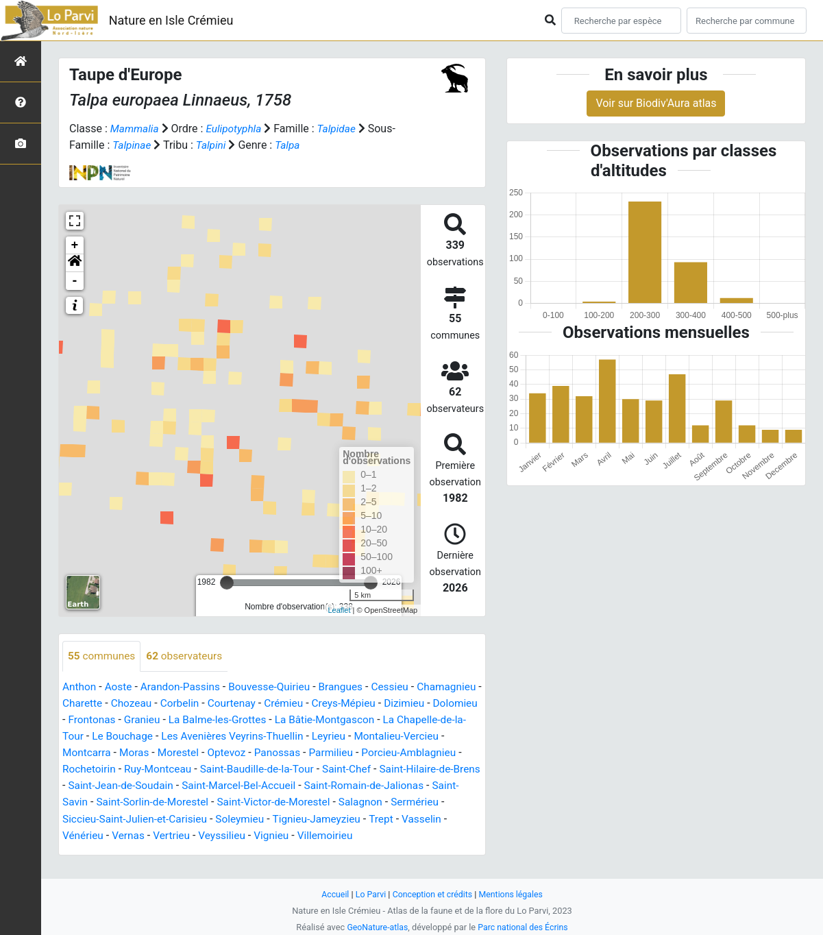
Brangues (350, 687)
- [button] (75, 281)
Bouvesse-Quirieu (276, 687)
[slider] (227, 583)
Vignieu (138, 851)
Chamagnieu (93, 703)
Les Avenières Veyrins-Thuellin (395, 736)
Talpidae (341, 128)
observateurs (188, 656)
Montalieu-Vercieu (150, 753)
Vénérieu (325, 835)
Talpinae (132, 144)
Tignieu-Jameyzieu (167, 835)
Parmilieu (85, 769)
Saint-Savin (267, 802)
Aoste (120, 687)
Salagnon (184, 818)
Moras (276, 753)
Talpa (291, 144)
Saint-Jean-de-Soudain (320, 785)
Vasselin (275, 835)
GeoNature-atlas (376, 927)
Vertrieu (417, 835)
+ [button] (75, 245)
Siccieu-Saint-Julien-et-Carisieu (348, 818)
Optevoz (372, 753)
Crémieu (361, 703)
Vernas (373, 835)
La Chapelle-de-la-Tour (186, 736)
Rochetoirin (251, 769)
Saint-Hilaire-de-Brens (204, 785)
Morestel (322, 753)
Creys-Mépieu (423, 703)
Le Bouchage (280, 736)
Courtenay (307, 703)
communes (103, 656)
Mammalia (135, 128)
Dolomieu (136, 720)
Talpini (212, 144)
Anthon (79, 687)
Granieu (244, 720)
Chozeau (203, 703)
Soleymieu (87, 835)
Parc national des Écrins (524, 927)
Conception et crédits (432, 894)
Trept (233, 835)
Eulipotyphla (236, 128)
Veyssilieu (86, 851)
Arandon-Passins (184, 687)
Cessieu (401, 687)
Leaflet (339, 610)
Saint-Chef (118, 785)
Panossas (424, 753)
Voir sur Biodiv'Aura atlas (655, 103)
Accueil (331, 894)
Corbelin (253, 703)
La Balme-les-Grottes (322, 720)
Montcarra (227, 753)
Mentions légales (513, 894)
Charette (153, 703)
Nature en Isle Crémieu (171, 20)
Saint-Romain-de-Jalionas (169, 802)
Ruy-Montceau (323, 769)
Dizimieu (83, 720)
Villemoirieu (193, 851)
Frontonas (192, 720)
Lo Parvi (368, 894)
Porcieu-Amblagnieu (166, 769)
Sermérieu (239, 818)
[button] (75, 263)
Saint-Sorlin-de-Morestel (360, 802)
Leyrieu (79, 753)
